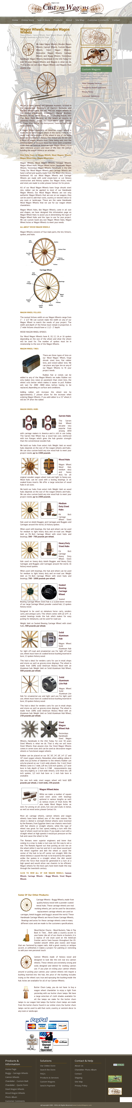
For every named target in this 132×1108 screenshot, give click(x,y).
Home (15, 20)
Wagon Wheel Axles (49, 789)
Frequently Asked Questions (94, 87)
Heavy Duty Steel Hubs (64, 545)
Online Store (28, 20)
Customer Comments (98, 20)
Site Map (80, 20)
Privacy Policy (87, 92)
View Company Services (92, 83)
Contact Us (56, 183)
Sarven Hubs (65, 415)
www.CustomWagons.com (82, 1105)
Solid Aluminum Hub (64, 635)
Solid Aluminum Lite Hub (64, 680)
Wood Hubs (64, 459)
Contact (116, 20)
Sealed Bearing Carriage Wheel (63, 590)
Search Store (43, 20)
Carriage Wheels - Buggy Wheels (43, 876)
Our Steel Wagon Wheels (60, 746)
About (69, 20)
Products (58, 20)
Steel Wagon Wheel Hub (64, 725)
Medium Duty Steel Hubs (64, 506)
